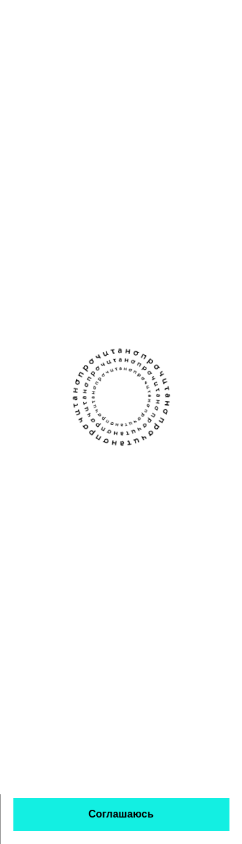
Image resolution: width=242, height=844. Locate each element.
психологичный (112, 283)
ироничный (147, 244)
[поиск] (190, 20)
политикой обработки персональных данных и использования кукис (97, 765)
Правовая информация (127, 589)
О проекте (36, 473)
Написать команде (56, 523)
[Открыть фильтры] (223, 81)
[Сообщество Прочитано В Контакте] (108, 425)
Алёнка (98, 197)
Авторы (139, 498)
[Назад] (19, 81)
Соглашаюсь (121, 813)
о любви (100, 244)
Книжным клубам (162, 473)
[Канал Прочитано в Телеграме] (134, 424)
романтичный (109, 263)
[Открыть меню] (226, 20)
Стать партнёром (162, 523)
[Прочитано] (65, 21)
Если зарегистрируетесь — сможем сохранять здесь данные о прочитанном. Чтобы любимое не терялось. (92, 135)
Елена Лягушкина (117, 213)
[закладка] (222, 201)
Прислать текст (49, 498)
